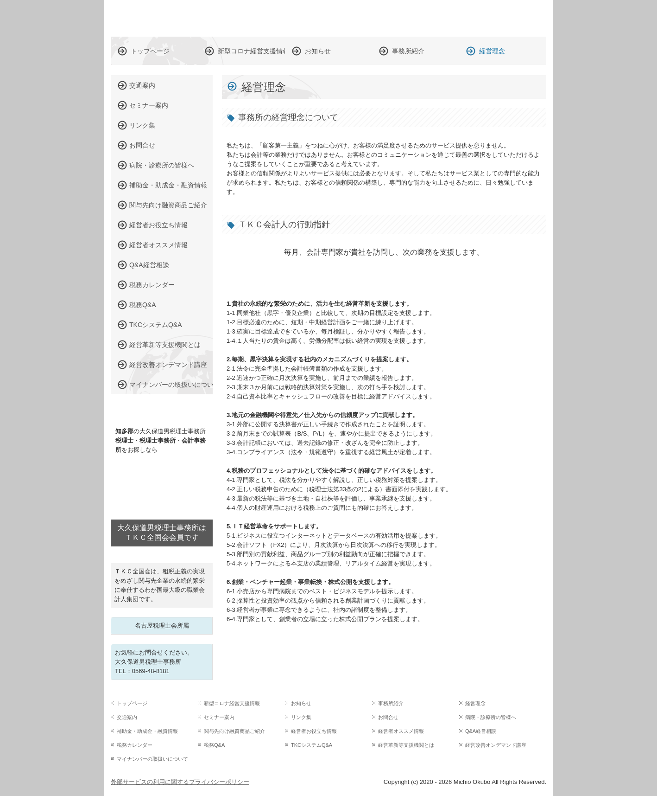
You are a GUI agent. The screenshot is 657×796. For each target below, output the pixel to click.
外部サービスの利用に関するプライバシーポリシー (180, 781)
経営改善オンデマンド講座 (168, 364)
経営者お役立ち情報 (158, 225)
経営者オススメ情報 (158, 245)
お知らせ (318, 51)
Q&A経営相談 (149, 265)
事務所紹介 (408, 51)
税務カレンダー (152, 285)
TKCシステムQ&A (155, 324)
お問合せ (142, 145)
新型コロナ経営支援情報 (251, 51)
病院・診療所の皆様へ (161, 165)
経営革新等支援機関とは (165, 344)
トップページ (150, 51)
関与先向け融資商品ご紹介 (168, 205)
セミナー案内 (148, 105)
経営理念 (492, 51)
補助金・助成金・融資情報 (168, 185)
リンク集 (142, 125)
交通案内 (142, 85)
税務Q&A (142, 304)
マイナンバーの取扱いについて (171, 384)
